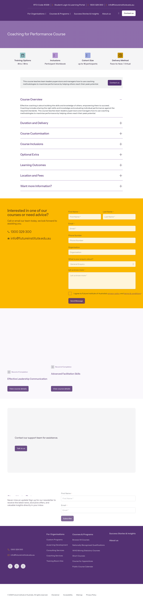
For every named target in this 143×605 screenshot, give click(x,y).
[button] (119, 13)
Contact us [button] (129, 13)
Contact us (115, 82)
